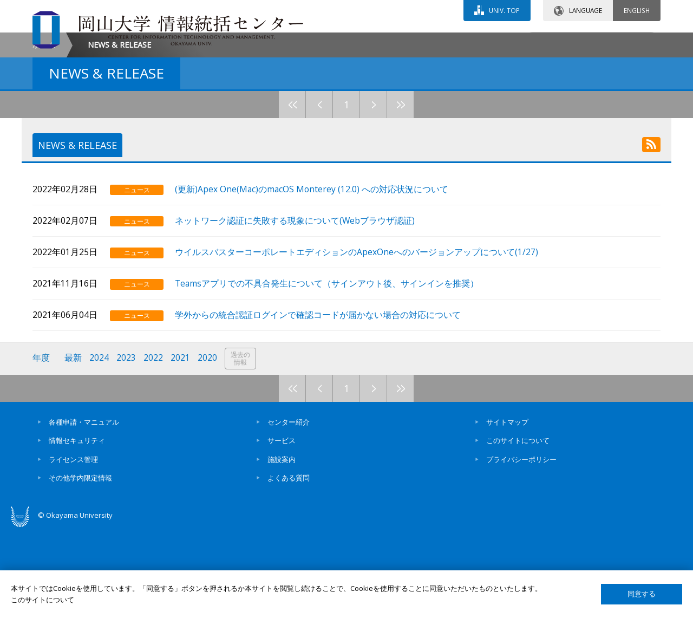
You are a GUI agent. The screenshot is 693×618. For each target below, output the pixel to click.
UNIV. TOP (504, 10)
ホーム (43, 136)
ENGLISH (637, 10)
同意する (641, 594)
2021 (180, 446)
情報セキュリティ (77, 528)
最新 (73, 446)
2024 (99, 446)
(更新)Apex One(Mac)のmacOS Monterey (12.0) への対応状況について (312, 277)
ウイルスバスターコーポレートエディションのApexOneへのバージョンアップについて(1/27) (357, 339)
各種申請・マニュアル (84, 510)
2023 (126, 446)
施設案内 (281, 547)
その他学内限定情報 (80, 565)
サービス (281, 528)
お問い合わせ (376, 42)
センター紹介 (288, 510)
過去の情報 (240, 446)
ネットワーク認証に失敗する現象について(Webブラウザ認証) (296, 308)
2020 (207, 446)
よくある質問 (288, 565)
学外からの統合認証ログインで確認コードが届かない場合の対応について (319, 403)
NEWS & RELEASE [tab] (77, 236)
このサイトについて (518, 528)
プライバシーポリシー (521, 547)
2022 (153, 446)
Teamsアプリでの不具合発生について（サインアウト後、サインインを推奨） (328, 371)
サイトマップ (507, 510)
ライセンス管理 (73, 547)
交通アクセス (471, 42)
